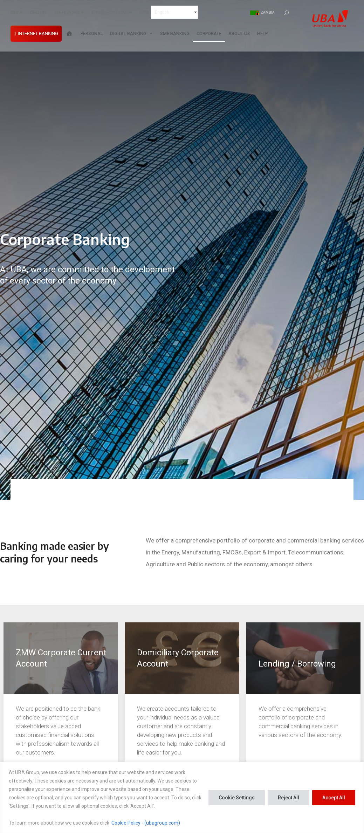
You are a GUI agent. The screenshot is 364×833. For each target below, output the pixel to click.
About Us (239, 34)
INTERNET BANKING (38, 34)
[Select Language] (174, 12)
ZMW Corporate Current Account (61, 658)
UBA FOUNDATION (69, 13)
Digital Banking (131, 34)
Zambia (262, 12)
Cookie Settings (237, 797)
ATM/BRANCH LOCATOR (111, 13)
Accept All (333, 797)
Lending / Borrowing (297, 664)
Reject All (288, 797)
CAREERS (38, 13)
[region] (182, 797)
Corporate (209, 34)
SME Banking (175, 34)
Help (262, 34)
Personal (92, 34)
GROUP (17, 13)
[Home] (69, 34)
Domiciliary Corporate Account (178, 658)
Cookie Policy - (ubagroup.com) (145, 823)
